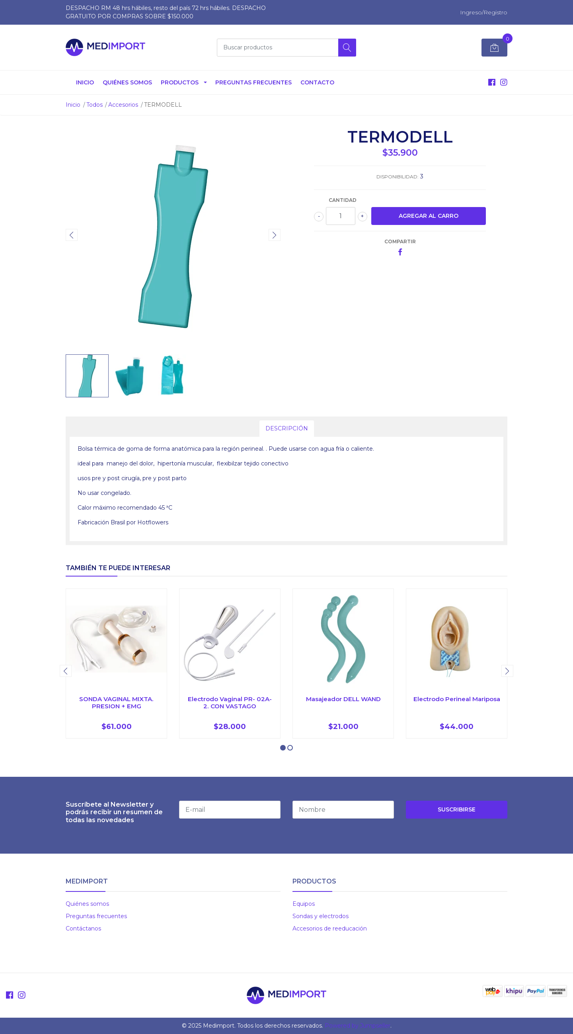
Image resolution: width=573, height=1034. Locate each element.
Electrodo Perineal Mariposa (456, 699)
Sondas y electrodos (320, 916)
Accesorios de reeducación (329, 928)
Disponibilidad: (397, 177)
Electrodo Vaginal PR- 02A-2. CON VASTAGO (230, 702)
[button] (282, 748)
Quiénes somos (127, 82)
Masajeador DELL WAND (343, 699)
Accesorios (123, 104)
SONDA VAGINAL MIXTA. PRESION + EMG (116, 702)
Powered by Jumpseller (357, 1025)
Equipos (303, 903)
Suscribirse (457, 809)
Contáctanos (83, 928)
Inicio (85, 82)
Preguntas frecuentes (96, 916)
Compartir (400, 241)
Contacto (317, 82)
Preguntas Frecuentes (253, 82)
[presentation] (72, 235)
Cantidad (343, 200)
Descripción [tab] (286, 428)
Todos (94, 104)
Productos (180, 82)
